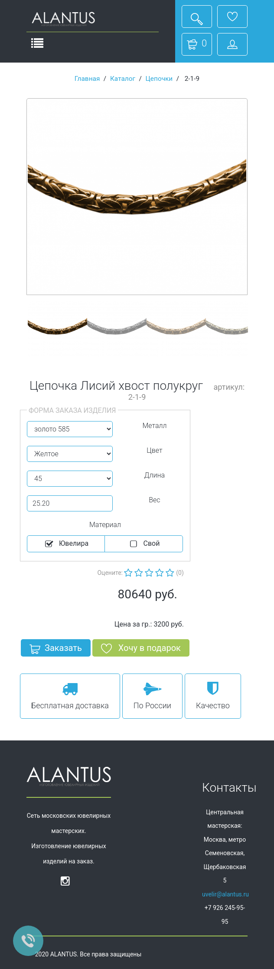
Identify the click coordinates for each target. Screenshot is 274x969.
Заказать (55, 650)
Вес (154, 500)
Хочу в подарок (141, 650)
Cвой (144, 544)
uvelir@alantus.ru (225, 894)
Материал (105, 525)
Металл (154, 425)
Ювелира (65, 544)
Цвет (154, 450)
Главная (87, 79)
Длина (154, 475)
